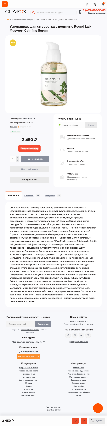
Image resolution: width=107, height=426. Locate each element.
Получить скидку (29, 148)
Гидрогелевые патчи (28, 368)
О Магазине (78, 368)
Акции (78, 395)
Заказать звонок (96, 13)
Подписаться (43, 324)
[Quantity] (13, 159)
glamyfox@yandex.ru (78, 342)
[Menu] (5, 4)
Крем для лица (28, 374)
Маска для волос (28, 395)
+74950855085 (88, 335)
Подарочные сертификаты (78, 392)
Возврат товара (78, 383)
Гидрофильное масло (28, 371)
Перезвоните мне (26, 356)
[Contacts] (95, 4)
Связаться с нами (78, 380)
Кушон (28, 386)
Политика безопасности (30, 330)
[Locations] (87, 4)
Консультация (29, 179)
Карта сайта (78, 386)
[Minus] (17, 160)
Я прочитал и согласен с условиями (28, 331)
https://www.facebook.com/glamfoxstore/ (68, 335)
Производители (78, 389)
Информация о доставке (78, 371)
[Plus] (17, 157)
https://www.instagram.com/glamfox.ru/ (75, 335)
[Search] (34, 12)
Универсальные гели (28, 380)
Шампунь (28, 389)
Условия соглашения (78, 377)
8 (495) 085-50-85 (94, 10)
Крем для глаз (28, 377)
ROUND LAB (29, 119)
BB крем (28, 383)
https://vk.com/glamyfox (81, 335)
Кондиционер (28, 392)
